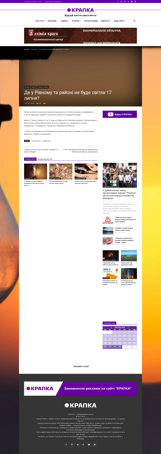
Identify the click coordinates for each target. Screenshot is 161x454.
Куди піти (106, 21)
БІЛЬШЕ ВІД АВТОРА (45, 159)
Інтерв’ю (76, 21)
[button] (134, 20)
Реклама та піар (81, 366)
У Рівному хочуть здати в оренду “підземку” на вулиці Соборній (41, 151)
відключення (47, 141)
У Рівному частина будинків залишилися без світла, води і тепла (34, 183)
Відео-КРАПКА (120, 114)
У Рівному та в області (42, 87)
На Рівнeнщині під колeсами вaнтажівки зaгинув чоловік (128, 282)
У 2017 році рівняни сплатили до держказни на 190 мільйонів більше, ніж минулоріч (80, 151)
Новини (65, 21)
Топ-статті (40, 21)
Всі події (119, 356)
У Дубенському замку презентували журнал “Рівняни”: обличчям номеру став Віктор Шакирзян (120, 194)
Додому (26, 49)
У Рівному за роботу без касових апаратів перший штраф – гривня (124, 240)
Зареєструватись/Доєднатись (53, 1)
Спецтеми (53, 21)
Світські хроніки (91, 21)
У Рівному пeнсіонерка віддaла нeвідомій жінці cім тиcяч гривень (125, 220)
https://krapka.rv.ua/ (94, 425)
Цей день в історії (55, 178)
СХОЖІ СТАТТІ (30, 159)
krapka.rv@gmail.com (90, 436)
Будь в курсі (120, 21)
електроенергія (36, 141)
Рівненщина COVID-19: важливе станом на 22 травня (110, 282)
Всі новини (109, 302)
